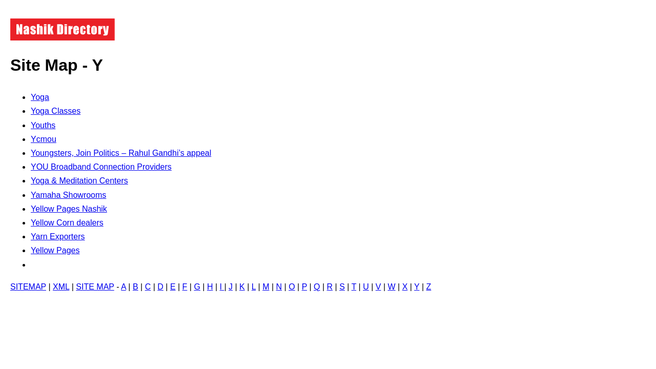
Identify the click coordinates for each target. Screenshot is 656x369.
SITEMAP (28, 286)
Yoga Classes (55, 111)
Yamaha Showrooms (68, 195)
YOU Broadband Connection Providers (101, 166)
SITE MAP (95, 286)
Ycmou (43, 139)
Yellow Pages (55, 250)
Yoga (40, 97)
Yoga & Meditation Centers (79, 180)
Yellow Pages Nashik (69, 208)
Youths (43, 125)
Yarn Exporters (58, 236)
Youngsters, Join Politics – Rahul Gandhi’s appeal (121, 153)
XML (61, 286)
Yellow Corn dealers (67, 222)
